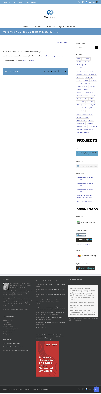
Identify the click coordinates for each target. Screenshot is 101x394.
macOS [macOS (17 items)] (80, 92)
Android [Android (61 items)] (86, 59)
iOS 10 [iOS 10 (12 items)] (80, 83)
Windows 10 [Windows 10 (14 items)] (81, 126)
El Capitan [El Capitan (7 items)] (92, 74)
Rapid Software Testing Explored (54, 312)
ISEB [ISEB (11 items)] (79, 89)
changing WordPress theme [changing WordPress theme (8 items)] (85, 71)
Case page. (49, 339)
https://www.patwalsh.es (20, 350)
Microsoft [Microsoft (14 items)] (89, 92)
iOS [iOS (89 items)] (79, 80)
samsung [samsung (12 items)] (80, 102)
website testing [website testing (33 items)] (82, 117)
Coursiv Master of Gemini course (54, 294)
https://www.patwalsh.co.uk (14, 347)
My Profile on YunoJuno (83, 244)
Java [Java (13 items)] (86, 89)
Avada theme (46, 389)
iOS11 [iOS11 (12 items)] (88, 83)
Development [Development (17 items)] (82, 74)
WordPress (38, 389)
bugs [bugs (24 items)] (79, 68)
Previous (59, 43)
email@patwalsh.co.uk (13, 343)
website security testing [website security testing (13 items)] (84, 114)
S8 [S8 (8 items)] (91, 99)
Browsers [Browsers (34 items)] (89, 65)
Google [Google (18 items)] (80, 77)
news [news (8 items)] (93, 95)
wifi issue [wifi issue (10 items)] (80, 123)
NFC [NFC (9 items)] (79, 99)
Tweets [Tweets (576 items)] (88, 108)
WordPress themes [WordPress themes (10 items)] (83, 132)
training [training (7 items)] (80, 108)
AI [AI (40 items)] (78, 59)
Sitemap (19, 389)
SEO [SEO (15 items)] (79, 105)
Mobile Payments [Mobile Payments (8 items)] (82, 95)
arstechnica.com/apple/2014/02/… (53, 56)
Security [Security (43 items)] (90, 102)
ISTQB (37, 328)
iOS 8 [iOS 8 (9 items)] (86, 80)
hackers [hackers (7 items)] (89, 77)
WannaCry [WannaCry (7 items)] (80, 111)
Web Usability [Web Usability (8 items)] (81, 120)
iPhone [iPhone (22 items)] (93, 86)
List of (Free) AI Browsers (84, 201)
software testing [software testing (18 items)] (89, 105)
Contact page (15, 309)
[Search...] (85, 47)
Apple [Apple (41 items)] (80, 62)
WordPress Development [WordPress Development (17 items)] (85, 129)
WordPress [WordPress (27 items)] (92, 126)
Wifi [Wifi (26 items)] (91, 120)
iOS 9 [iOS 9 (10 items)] (93, 80)
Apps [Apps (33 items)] (87, 62)
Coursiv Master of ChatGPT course (55, 284)
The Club (45, 281)
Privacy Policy (26, 389)
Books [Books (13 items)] (80, 65)
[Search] (96, 47)
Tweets (24, 60)
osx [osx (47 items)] (85, 99)
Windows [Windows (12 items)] (90, 123)
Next (65, 43)
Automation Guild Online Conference (54, 323)
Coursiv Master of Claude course (54, 289)
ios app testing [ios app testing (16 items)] (82, 86)
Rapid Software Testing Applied (54, 307)
